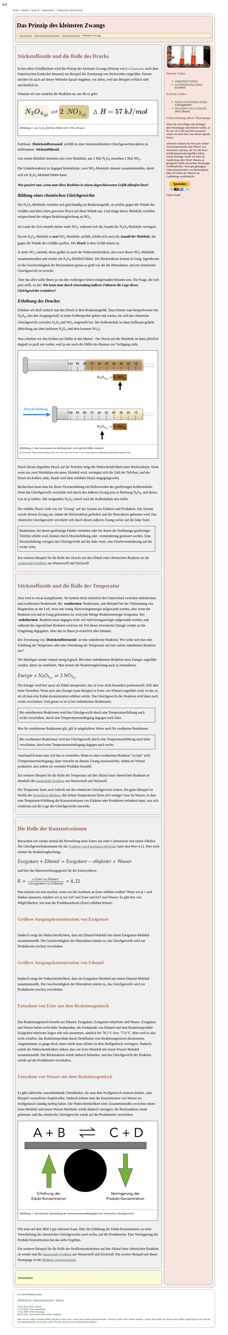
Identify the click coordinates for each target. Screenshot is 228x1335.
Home (16, 10)
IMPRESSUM (24, 1300)
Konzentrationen (71, 35)
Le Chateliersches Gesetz (188, 84)
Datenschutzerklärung (43, 1300)
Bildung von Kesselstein (59, 1260)
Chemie (25, 10)
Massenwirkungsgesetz (47, 35)
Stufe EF (35, 10)
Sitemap (60, 1300)
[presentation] (25, 675)
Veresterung (25, 35)
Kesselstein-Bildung (47, 795)
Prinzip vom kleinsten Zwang (191, 101)
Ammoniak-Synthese (32, 563)
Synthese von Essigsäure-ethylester (93, 846)
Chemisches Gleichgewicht (70, 10)
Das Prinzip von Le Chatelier (191, 108)
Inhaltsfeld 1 (48, 10)
